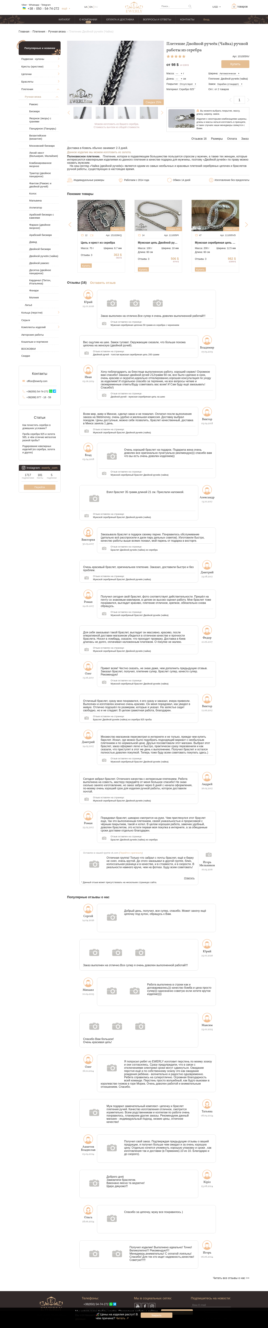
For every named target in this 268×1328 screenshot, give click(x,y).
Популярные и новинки (39, 48)
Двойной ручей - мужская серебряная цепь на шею (138, 396)
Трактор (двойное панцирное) (40, 175)
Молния (34, 297)
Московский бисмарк (42, 145)
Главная (24, 31)
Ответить (189, 878)
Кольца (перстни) (31, 312)
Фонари (34, 290)
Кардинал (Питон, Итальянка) (40, 282)
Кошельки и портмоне (34, 341)
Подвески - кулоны (32, 58)
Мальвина (35, 200)
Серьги (25, 320)
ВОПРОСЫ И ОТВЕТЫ (157, 19)
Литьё (28, 305)
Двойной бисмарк (40, 248)
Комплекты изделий (33, 327)
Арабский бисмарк (40, 234)
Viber (24, 5)
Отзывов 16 (199, 138)
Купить (86, 265)
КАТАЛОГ (64, 19)
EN (91, 7)
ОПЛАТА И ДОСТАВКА (120, 19)
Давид (33, 241)
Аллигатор (35, 207)
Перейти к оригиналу (131, 852)
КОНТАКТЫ (187, 19)
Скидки (25, 355)
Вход (206, 19)
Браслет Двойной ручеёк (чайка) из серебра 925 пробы (122, 719)
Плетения (39, 31)
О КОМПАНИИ (88, 19)
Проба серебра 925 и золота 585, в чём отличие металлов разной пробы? (39, 437)
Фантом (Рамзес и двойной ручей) (40, 185)
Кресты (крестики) (32, 66)
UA (86, 7)
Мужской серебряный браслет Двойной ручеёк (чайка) (122, 432)
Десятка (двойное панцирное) (40, 272)
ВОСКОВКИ (28, 348)
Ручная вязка (57, 31)
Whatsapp (34, 5)
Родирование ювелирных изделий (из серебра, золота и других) (38, 449)
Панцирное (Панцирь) (42, 128)
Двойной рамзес (39, 263)
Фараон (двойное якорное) (39, 226)
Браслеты (27, 81)
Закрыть (156, 1315)
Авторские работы (32, 334)
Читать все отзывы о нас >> (231, 1278)
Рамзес (33, 104)
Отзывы (86, 255)
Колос (33, 193)
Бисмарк (34, 111)
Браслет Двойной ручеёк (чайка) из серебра (134, 550)
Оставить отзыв (103, 283)
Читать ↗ (122, 1318)
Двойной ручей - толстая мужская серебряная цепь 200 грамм (126, 354)
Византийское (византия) (37, 137)
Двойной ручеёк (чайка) (43, 255)
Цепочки (26, 74)
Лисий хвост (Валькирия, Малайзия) (43, 154)
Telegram (46, 5)
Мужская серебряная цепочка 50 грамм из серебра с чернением (145, 325)
